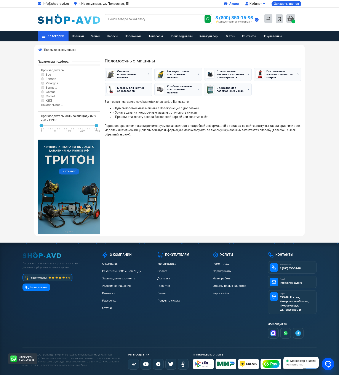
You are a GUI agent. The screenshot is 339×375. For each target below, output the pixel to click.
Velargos (52, 83)
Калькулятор (209, 36)
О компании (110, 263)
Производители (181, 36)
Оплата (162, 271)
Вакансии (108, 293)
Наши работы (222, 278)
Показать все (51, 105)
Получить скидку (168, 300)
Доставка (163, 278)
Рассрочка (109, 300)
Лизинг (162, 293)
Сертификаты (222, 271)
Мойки (95, 36)
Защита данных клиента (118, 278)
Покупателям (272, 36)
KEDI (49, 100)
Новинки (78, 36)
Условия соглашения (116, 285)
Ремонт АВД (221, 263)
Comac (51, 92)
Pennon (51, 79)
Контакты (249, 36)
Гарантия (163, 285)
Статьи (230, 36)
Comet (50, 96)
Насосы (112, 36)
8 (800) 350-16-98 (234, 17)
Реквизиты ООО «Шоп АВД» (121, 271)
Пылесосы (155, 36)
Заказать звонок (286, 3)
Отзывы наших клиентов (229, 285)
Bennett (51, 87)
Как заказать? (166, 263)
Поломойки (133, 36)
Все (48, 74)
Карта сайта (221, 293)
